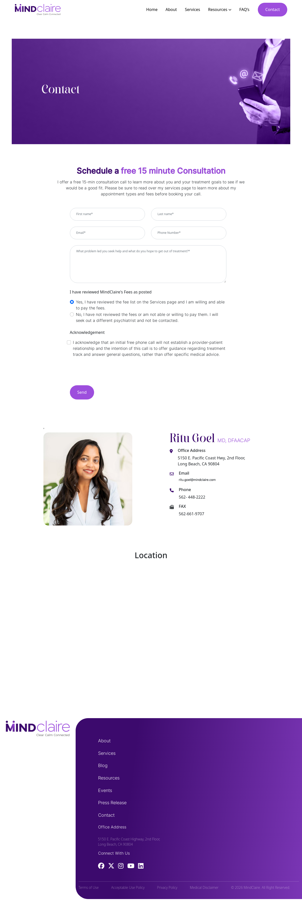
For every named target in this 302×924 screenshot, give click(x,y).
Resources (219, 9)
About (171, 9)
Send (82, 392)
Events (105, 790)
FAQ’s (244, 9)
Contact (272, 9)
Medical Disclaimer (204, 887)
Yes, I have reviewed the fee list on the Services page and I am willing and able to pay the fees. (150, 304)
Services (192, 9)
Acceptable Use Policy (128, 887)
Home (152, 9)
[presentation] (108, 373)
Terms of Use (89, 887)
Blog (103, 765)
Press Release (112, 802)
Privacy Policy (167, 887)
